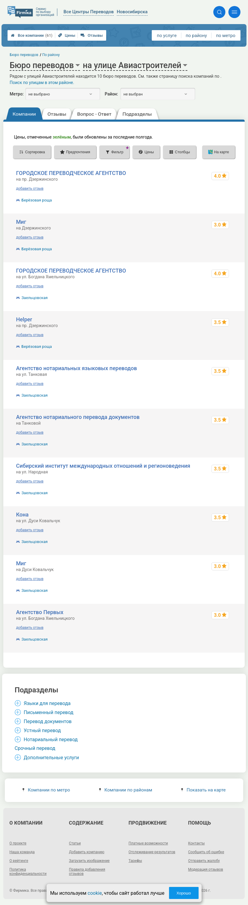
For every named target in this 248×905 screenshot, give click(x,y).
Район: (111, 94)
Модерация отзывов (205, 869)
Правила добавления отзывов (87, 871)
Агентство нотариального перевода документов (78, 417)
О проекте (17, 843)
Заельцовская (34, 297)
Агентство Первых (39, 612)
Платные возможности (148, 843)
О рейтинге (18, 861)
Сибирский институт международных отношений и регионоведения (103, 466)
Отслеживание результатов (152, 852)
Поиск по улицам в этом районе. (42, 82)
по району (196, 35)
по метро (225, 35)
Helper (24, 319)
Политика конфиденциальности (27, 871)
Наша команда (22, 852)
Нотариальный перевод (51, 739)
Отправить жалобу (204, 861)
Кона (22, 514)
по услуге (167, 35)
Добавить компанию (86, 852)
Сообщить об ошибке (206, 852)
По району (51, 55)
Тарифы (135, 861)
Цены (66, 35)
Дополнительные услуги (51, 757)
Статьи (75, 843)
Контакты (196, 843)
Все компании (31, 35)
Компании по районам (125, 790)
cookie (94, 893)
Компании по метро (46, 790)
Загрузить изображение (89, 861)
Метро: (17, 94)
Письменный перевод (49, 712)
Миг (21, 222)
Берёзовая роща (36, 200)
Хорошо (183, 893)
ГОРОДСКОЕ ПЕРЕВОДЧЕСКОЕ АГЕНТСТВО (71, 173)
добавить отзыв (29, 188)
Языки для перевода (47, 703)
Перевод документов (48, 721)
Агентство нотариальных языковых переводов (76, 368)
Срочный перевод (35, 748)
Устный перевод (42, 730)
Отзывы (92, 35)
